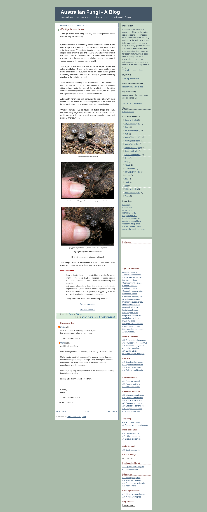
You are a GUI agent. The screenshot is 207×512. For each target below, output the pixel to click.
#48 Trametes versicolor (132, 400)
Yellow (127, 196)
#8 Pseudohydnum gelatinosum (135, 425)
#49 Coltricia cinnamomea (132, 398)
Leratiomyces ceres (130, 313)
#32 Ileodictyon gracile (131, 478)
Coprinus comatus (129, 288)
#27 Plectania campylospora (133, 494)
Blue (126, 134)
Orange (127, 175)
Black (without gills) (132, 130)
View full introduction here (132, 70)
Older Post (112, 411)
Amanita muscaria (129, 272)
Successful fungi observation (133, 229)
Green (127, 158)
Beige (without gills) (132, 124)
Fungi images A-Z (129, 216)
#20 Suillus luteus (129, 351)
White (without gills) (132, 193)
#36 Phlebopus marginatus (133, 346)
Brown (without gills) (107, 317)
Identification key (129, 213)
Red (126, 186)
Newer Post (61, 411)
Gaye (62, 343)
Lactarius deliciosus (130, 310)
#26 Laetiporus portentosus (133, 406)
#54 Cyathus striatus (130, 433)
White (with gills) (131, 189)
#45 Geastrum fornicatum (132, 362)
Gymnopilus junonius (130, 307)
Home (87, 411)
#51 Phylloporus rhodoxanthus (134, 343)
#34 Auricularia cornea (131, 422)
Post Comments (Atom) (76, 417)
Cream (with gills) (131, 151)
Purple (127, 182)
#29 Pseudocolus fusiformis (133, 483)
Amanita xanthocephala (131, 275)
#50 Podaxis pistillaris (131, 384)
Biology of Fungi (128, 210)
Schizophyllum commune (132, 329)
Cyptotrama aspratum (131, 299)
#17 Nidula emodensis (131, 436)
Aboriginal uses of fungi (131, 221)
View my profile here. (130, 79)
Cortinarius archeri (129, 294)
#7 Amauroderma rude (131, 411)
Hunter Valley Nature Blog (132, 87)
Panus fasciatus (128, 321)
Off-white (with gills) (132, 172)
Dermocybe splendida (131, 305)
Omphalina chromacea (131, 316)
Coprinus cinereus (129, 286)
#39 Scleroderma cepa (131, 368)
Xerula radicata (128, 332)
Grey (126, 162)
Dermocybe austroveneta (132, 302)
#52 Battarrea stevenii (131, 381)
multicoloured (129, 169)
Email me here (128, 112)
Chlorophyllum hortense (132, 283)
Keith (62, 327)
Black (126, 127)
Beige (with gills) (131, 120)
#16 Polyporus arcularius (132, 409)
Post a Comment (66, 402)
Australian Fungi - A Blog (90, 12)
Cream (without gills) (132, 155)
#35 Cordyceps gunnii (131, 450)
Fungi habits (127, 208)
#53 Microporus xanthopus (133, 395)
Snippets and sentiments (132, 103)
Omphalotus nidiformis (131, 318)
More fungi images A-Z (131, 218)
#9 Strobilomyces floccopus (133, 354)
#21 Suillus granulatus (131, 348)
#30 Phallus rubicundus (131, 480)
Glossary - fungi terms (131, 224)
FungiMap (126, 205)
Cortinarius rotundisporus (132, 297)
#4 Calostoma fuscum (131, 387)
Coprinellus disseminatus (132, 291)
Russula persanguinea (131, 326)
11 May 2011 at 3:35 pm (70, 397)
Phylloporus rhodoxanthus (132, 324)
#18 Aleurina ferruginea (131, 497)
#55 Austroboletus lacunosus (134, 340)
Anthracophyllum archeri (132, 277)
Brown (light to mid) (132, 137)
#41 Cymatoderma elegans (133, 467)
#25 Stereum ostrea (130, 469)
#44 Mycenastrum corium (132, 365)
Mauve (127, 165)
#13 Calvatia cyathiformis (132, 370)
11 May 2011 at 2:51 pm (70, 338)
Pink (126, 179)
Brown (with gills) (131, 144)
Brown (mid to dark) (90, 317)
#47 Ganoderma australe (132, 403)
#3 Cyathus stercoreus (131, 439)
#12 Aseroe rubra (129, 486)
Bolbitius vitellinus (129, 280)
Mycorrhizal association (131, 226)
